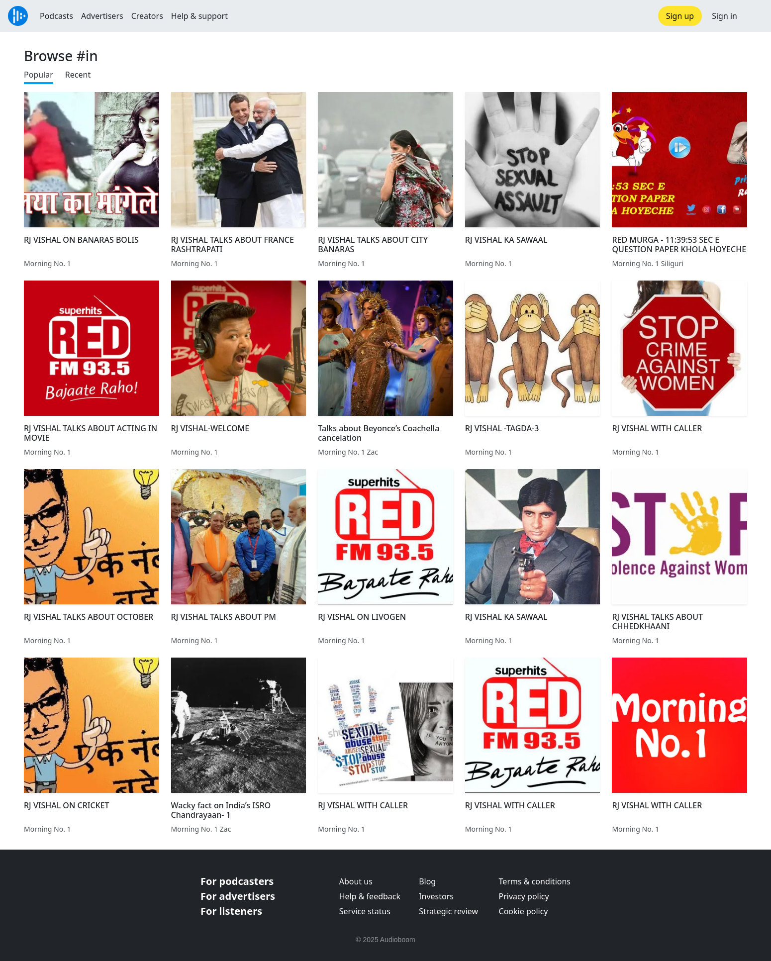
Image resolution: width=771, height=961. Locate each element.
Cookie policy (523, 911)
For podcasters (237, 881)
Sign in (724, 15)
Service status (364, 911)
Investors (436, 896)
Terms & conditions (535, 881)
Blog (427, 881)
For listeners (231, 911)
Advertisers (102, 15)
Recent (78, 74)
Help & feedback (369, 896)
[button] (754, 16)
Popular (38, 74)
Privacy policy (524, 896)
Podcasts (56, 15)
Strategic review (448, 911)
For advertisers (237, 896)
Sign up (680, 15)
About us (356, 881)
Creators (147, 15)
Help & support (199, 15)
